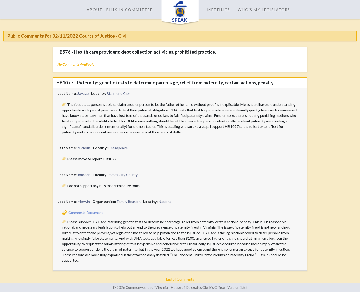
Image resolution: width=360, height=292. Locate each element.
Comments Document (85, 212)
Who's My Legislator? (264, 9)
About (94, 9)
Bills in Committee (129, 9)
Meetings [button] (219, 9)
